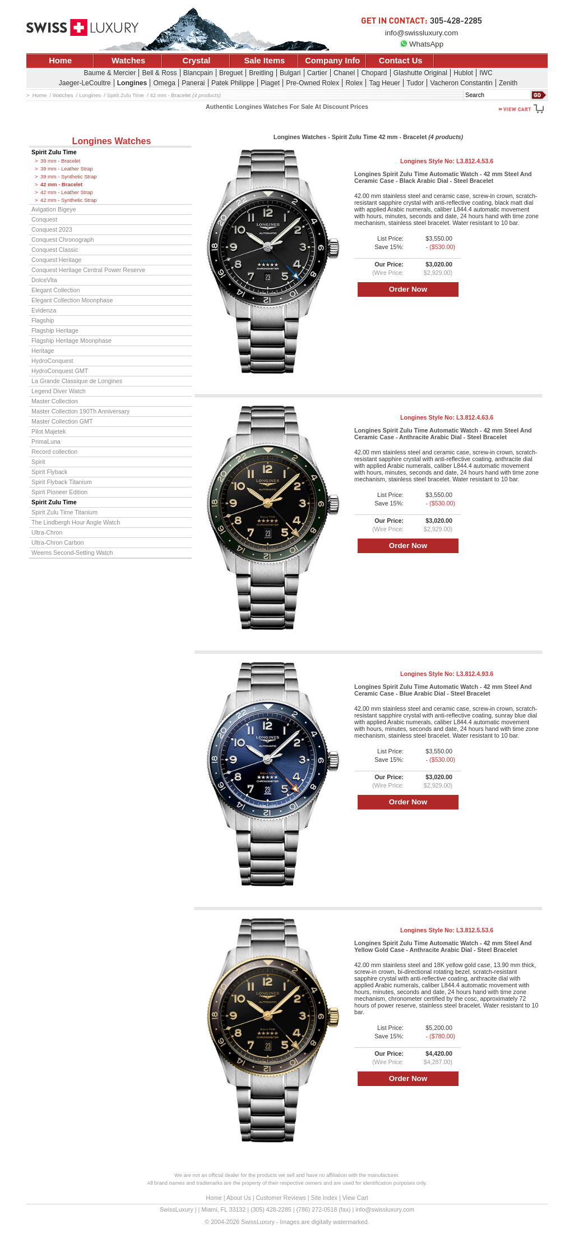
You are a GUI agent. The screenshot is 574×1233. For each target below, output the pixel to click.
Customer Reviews (280, 1197)
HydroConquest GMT (59, 370)
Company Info (332, 60)
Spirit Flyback (49, 471)
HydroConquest (52, 360)
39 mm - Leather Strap (66, 169)
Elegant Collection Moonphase (72, 300)
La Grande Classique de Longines (76, 381)
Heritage (42, 350)
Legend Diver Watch (58, 391)
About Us (238, 1197)
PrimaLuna (46, 441)
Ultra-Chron (46, 532)
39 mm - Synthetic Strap (68, 177)
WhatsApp (421, 44)
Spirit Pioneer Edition (59, 492)
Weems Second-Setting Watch (72, 552)
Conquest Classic (54, 249)
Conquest (44, 219)
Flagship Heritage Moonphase (71, 340)
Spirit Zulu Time (54, 152)
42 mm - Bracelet (61, 184)
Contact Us (401, 60)
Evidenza (43, 310)
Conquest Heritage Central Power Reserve (88, 269)
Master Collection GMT (62, 421)
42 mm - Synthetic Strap (68, 200)
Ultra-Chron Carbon (57, 542)
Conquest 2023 (51, 229)
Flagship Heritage (54, 330)
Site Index (324, 1197)
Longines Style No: (446, 161)
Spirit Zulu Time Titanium (64, 512)
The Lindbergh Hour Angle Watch (75, 522)
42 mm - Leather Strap (66, 192)
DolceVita (44, 280)
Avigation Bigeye (53, 209)
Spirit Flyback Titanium (61, 482)
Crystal (197, 60)
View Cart (355, 1197)
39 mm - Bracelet (60, 161)
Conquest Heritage (56, 259)
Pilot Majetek (48, 431)
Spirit (38, 461)
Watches (128, 60)
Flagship (42, 320)
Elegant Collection (55, 290)
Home (60, 60)
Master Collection (54, 401)
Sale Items (264, 60)
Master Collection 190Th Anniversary (80, 411)
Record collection (54, 451)
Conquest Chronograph (62, 239)
